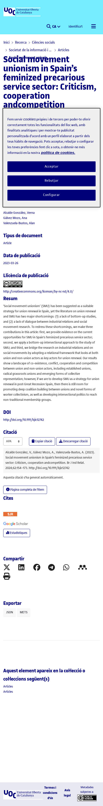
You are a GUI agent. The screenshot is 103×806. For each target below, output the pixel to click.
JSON (9, 612)
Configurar (51, 195)
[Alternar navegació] (93, 27)
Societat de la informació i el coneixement (30, 50)
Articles (63, 50)
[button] (48, 26)
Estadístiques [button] (16, 533)
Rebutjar (52, 181)
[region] (51, 157)
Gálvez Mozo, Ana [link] (15, 218)
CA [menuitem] (54, 26)
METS (23, 612)
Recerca (21, 42)
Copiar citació (42, 441)
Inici (6, 42)
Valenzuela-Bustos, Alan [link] (19, 223)
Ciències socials (43, 42)
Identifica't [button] (76, 27)
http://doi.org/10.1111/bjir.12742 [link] (23, 420)
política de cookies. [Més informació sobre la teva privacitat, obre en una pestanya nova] (58, 153)
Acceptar (52, 166)
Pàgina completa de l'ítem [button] (25, 490)
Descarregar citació (73, 441)
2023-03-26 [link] (10, 263)
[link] (7, 243)
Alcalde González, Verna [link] (19, 213)
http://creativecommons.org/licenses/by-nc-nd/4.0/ (38, 292)
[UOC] (22, 12)
